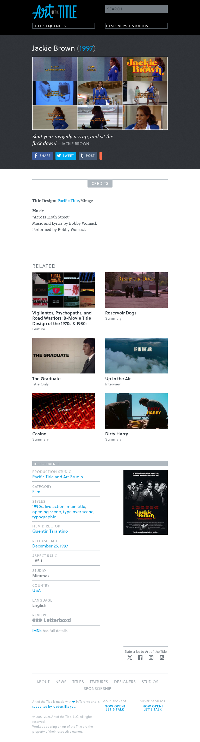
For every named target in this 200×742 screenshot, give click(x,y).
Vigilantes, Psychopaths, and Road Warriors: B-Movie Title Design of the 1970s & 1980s (62, 318)
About (42, 682)
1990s (37, 506)
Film (36, 491)
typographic (44, 517)
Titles (78, 682)
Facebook (140, 657)
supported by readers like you (53, 706)
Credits (100, 183)
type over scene (78, 511)
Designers (125, 682)
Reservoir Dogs (120, 312)
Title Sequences (54, 27)
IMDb (37, 630)
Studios (150, 682)
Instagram (151, 657)
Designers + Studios (132, 27)
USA (36, 590)
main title (76, 506)
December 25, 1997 (50, 546)
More (100, 156)
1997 (86, 47)
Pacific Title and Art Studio (57, 477)
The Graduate (46, 378)
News (60, 682)
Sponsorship (97, 688)
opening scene (46, 511)
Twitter (130, 657)
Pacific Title (68, 201)
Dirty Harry (116, 433)
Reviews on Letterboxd (51, 620)
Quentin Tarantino (50, 531)
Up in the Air (118, 378)
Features (99, 682)
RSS (162, 657)
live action (55, 506)
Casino (39, 433)
